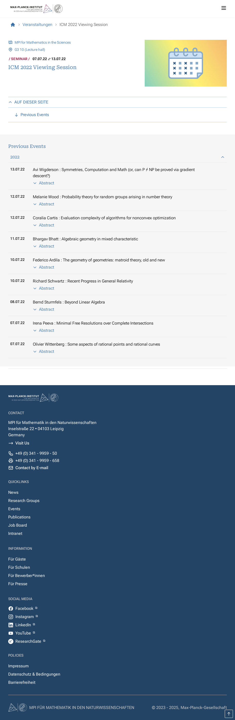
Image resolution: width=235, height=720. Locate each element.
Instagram (25, 616)
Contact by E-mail (31, 467)
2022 (117, 157)
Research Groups (24, 500)
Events (14, 508)
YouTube (23, 633)
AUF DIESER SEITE (28, 102)
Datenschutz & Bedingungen (34, 674)
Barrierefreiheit (21, 682)
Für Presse (17, 583)
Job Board (17, 525)
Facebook (24, 608)
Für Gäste (17, 559)
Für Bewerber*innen (26, 575)
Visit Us (22, 443)
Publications (19, 517)
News (13, 492)
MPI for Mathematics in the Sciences (43, 42)
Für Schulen (19, 567)
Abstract (43, 183)
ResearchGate (28, 641)
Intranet (15, 533)
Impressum (18, 666)
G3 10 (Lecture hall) (30, 50)
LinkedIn (23, 624)
